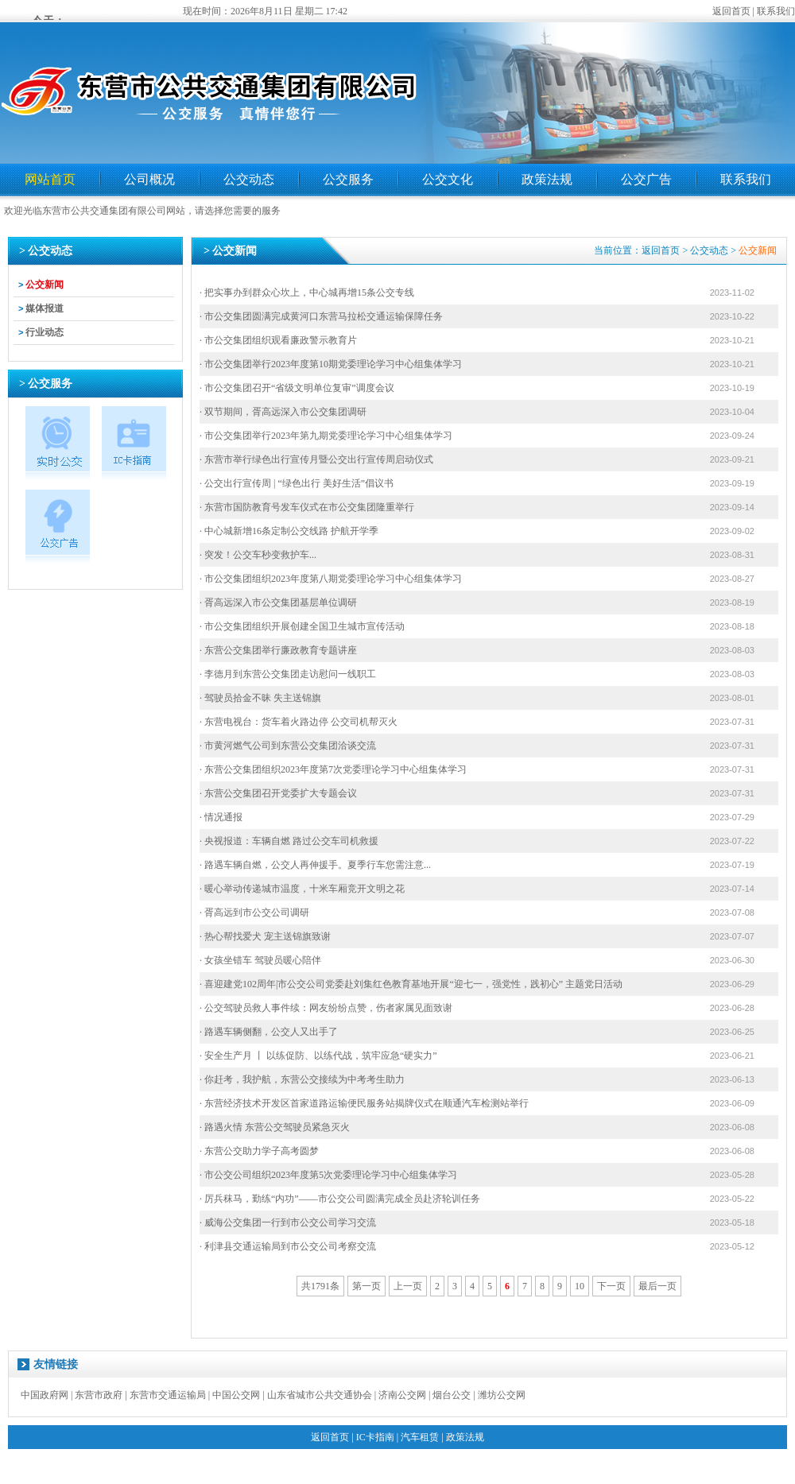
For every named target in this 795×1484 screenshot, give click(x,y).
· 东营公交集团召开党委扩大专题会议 (278, 793)
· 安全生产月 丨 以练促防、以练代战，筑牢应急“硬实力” (318, 1055)
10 (579, 1286)
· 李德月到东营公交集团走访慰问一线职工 (288, 674)
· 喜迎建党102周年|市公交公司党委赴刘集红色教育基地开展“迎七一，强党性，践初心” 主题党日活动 (411, 984)
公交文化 (447, 179)
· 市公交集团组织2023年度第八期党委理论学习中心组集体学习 (331, 578)
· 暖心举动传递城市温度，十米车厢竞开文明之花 (302, 888)
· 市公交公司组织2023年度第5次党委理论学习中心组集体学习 (328, 1174)
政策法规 (547, 179)
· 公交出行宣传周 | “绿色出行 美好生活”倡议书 (297, 483)
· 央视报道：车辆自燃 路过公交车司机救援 (289, 841)
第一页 (366, 1286)
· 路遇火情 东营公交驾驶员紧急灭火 (275, 1127)
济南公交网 (402, 1395)
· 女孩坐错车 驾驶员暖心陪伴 (260, 960)
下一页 (611, 1286)
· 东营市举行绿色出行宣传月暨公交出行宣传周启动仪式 (316, 459)
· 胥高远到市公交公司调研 (254, 912)
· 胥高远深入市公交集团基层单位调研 (278, 602)
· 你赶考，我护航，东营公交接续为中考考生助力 (302, 1079)
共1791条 (320, 1286)
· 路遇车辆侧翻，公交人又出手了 (269, 1031)
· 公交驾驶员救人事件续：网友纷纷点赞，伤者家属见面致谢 (326, 1007)
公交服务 (348, 179)
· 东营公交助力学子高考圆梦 (259, 1151)
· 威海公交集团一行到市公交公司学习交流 (288, 1222)
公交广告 (646, 179)
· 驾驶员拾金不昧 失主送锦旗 (260, 697)
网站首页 (50, 179)
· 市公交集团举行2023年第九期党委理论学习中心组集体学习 (326, 435)
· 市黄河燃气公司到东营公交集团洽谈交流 (288, 745)
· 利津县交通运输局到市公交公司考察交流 (288, 1246)
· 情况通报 (221, 817)
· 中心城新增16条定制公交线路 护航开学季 (289, 531)
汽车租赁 (420, 1437)
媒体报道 (44, 308)
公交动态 (248, 179)
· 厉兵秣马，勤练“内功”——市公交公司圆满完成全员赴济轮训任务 (340, 1198)
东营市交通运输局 (168, 1395)
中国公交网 (236, 1395)
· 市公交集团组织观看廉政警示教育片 (278, 340)
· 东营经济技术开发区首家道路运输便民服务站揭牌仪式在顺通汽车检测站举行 (364, 1103)
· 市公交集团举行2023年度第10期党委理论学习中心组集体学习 (331, 364)
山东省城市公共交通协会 (319, 1395)
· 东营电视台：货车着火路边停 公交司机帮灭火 (299, 721)
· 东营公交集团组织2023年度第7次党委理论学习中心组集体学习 (333, 769)
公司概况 (149, 179)
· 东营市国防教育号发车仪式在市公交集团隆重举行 (307, 507)
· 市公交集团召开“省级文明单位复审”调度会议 (297, 387)
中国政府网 (44, 1395)
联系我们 (776, 11)
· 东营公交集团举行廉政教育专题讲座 (278, 650)
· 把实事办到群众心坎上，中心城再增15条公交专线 (307, 292)
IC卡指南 (375, 1437)
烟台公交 (451, 1395)
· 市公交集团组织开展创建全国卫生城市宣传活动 (302, 626)
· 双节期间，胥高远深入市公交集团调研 (283, 411)
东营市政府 (98, 1395)
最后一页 (657, 1286)
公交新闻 (44, 284)
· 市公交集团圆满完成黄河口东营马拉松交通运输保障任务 (321, 316)
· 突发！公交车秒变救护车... (258, 554)
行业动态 (44, 332)
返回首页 (731, 11)
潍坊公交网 (501, 1395)
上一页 (408, 1286)
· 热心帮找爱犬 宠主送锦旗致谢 (265, 936)
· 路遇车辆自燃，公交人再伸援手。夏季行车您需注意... (315, 864)
